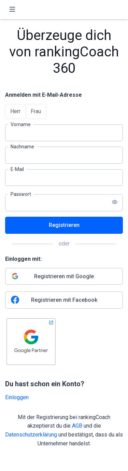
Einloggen (17, 397)
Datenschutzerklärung (31, 434)
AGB (77, 425)
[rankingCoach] (64, 9)
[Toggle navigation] (12, 9)
